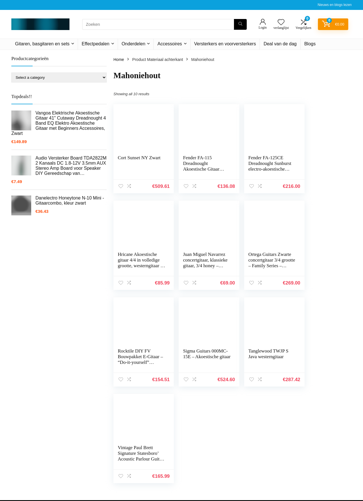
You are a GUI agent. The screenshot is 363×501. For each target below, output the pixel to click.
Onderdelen (133, 43)
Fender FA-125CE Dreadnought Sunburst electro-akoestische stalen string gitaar (260, 166)
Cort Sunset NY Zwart (139, 157)
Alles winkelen (257, 448)
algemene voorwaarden (321, 448)
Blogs (310, 43)
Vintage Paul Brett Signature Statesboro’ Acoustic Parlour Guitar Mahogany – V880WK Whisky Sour (198, 365)
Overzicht (253, 472)
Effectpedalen (95, 43)
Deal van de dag (280, 43)
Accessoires (169, 43)
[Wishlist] (281, 22)
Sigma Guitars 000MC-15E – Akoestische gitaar (317, 260)
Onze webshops (259, 464)
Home (118, 59)
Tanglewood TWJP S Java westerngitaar (138, 353)
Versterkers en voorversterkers (225, 43)
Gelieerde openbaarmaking (324, 456)
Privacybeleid (312, 440)
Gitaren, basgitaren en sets (42, 43)
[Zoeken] (240, 24)
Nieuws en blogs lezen (335, 5)
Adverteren (254, 480)
